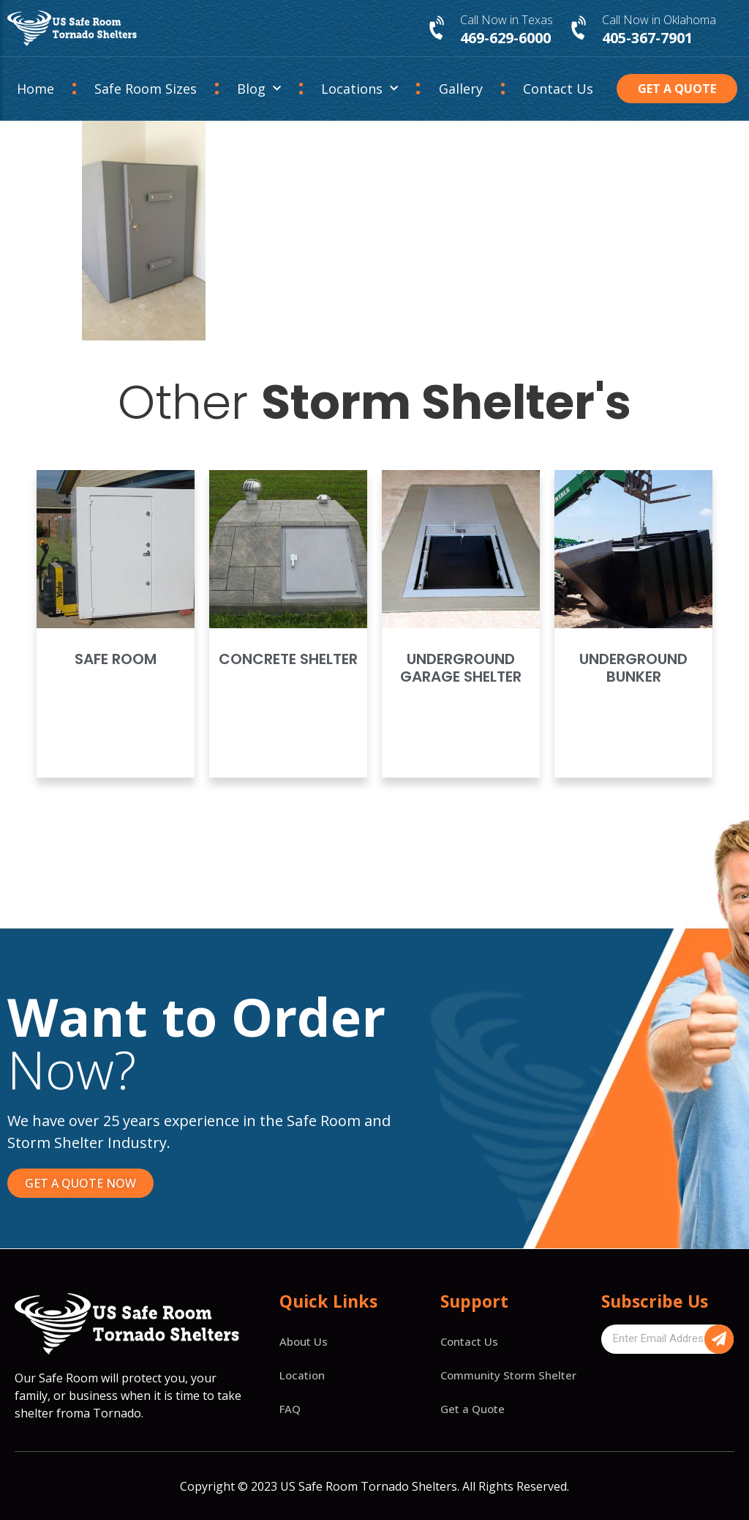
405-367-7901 (647, 38)
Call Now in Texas (506, 20)
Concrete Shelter (288, 659)
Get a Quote (472, 1408)
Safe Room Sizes (145, 88)
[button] (677, 88)
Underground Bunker (633, 668)
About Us (303, 1341)
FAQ (290, 1408)
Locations (359, 89)
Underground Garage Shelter (461, 668)
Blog (259, 89)
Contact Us (558, 88)
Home (35, 88)
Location (302, 1375)
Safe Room (116, 659)
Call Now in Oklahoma (659, 20)
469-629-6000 (505, 38)
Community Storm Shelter (508, 1375)
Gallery (461, 88)
